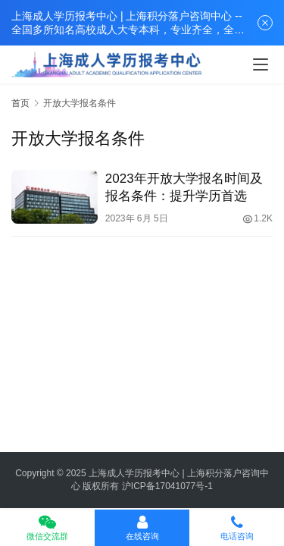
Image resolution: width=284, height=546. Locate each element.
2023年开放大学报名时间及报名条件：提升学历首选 (184, 187)
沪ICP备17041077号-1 (167, 486)
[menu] (260, 64)
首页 (20, 103)
